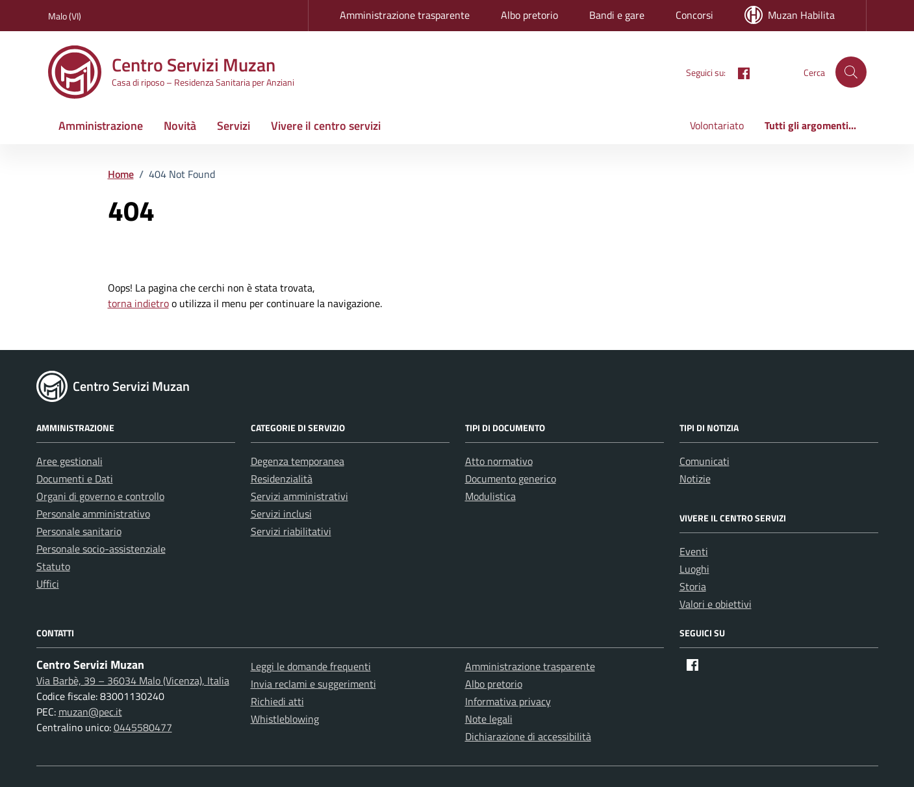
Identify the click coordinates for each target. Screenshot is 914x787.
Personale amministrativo (93, 513)
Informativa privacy (508, 701)
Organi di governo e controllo (100, 496)
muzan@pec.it (90, 711)
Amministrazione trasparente (405, 15)
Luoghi (694, 569)
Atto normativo (499, 461)
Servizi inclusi (281, 513)
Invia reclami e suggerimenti (313, 684)
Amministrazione (100, 125)
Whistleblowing (285, 719)
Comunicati (704, 461)
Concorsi (694, 15)
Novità (180, 125)
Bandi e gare (616, 15)
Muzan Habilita (789, 15)
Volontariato (717, 125)
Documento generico (510, 478)
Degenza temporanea (297, 461)
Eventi (693, 551)
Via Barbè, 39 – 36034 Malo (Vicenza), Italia (132, 680)
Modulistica (490, 496)
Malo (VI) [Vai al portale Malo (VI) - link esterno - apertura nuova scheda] (64, 16)
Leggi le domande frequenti (311, 666)
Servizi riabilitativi (291, 531)
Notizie (695, 478)
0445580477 (143, 727)
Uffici (47, 584)
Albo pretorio (529, 15)
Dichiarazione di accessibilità (528, 736)
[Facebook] (739, 72)
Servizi (233, 125)
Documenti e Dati (74, 478)
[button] (851, 72)
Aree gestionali (69, 461)
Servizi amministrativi (299, 496)
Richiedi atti (277, 701)
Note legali (489, 719)
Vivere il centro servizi (326, 125)
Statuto (53, 566)
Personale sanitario (78, 531)
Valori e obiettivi (715, 604)
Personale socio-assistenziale (101, 548)
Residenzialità (281, 478)
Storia (692, 586)
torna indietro (138, 303)
